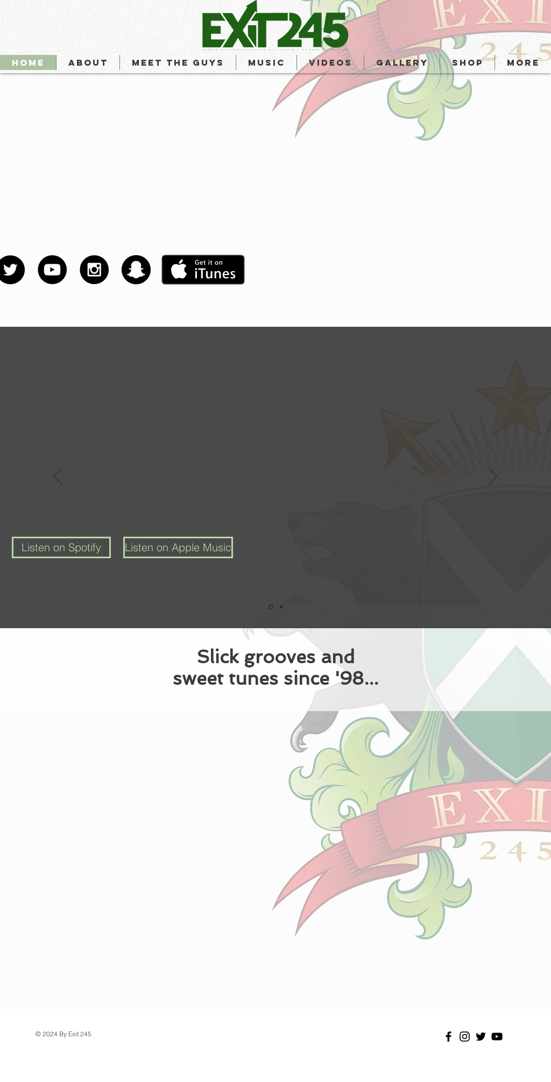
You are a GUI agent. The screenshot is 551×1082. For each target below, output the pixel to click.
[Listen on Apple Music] (178, 547)
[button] (177, 62)
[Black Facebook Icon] (448, 1036)
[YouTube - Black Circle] (52, 269)
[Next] (493, 477)
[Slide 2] (281, 606)
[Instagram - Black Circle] (94, 269)
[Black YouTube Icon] (497, 1036)
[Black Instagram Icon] (464, 1036)
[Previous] (58, 477)
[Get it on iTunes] (203, 270)
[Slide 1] (271, 607)
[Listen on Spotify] (61, 547)
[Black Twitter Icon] (481, 1036)
